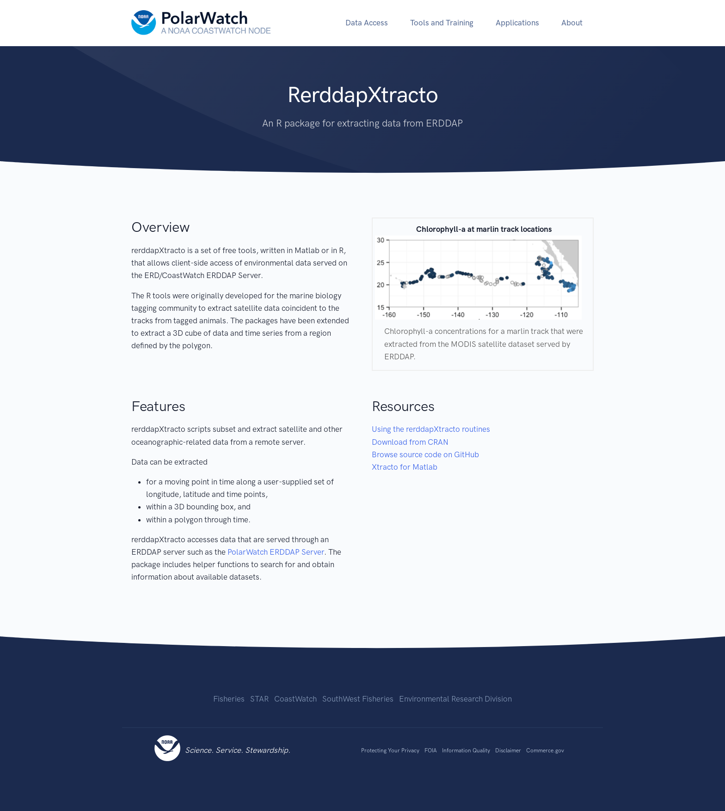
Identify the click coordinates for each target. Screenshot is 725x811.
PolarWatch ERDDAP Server (275, 552)
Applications (517, 22)
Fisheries (229, 698)
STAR (259, 698)
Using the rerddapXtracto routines (431, 429)
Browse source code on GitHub (425, 454)
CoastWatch (295, 698)
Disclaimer (508, 750)
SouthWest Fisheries (357, 698)
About (572, 22)
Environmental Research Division (455, 698)
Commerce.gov (545, 750)
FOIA (430, 750)
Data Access (366, 22)
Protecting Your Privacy (390, 750)
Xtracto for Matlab (404, 467)
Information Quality (466, 750)
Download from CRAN (410, 442)
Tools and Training (441, 22)
